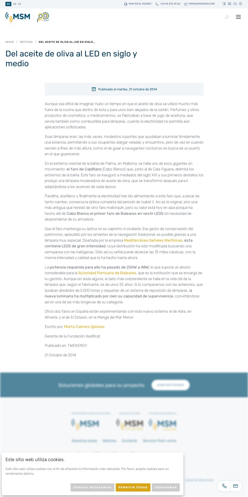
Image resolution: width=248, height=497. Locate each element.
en (14, 4)
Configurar (166, 487)
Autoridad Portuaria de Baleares (107, 273)
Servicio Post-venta (159, 441)
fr (19, 4)
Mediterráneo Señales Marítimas (153, 240)
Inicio (9, 42)
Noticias (26, 42)
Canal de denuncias (199, 480)
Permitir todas (133, 487)
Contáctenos (170, 385)
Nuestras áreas (84, 441)
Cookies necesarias (92, 487)
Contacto (130, 441)
